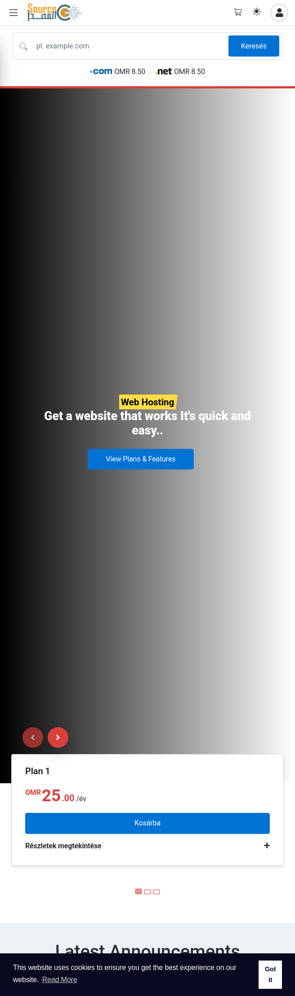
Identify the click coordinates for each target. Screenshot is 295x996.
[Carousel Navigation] (45, 737)
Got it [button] (270, 974)
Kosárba (147, 823)
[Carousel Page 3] (156, 892)
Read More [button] (59, 979)
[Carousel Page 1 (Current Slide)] (138, 891)
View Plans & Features (141, 459)
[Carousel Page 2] (147, 892)
